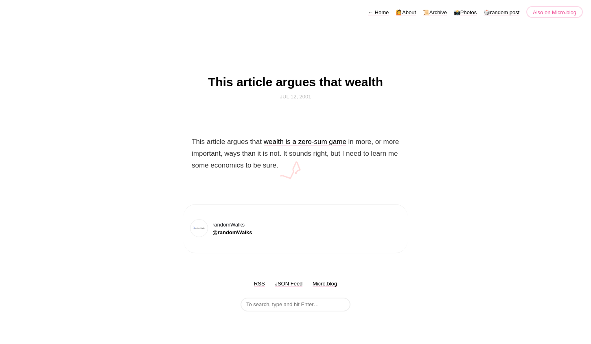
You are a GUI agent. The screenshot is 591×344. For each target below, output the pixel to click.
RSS (259, 284)
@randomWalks (232, 232)
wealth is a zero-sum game (305, 142)
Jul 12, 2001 (295, 97)
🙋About (406, 12)
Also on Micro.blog (554, 12)
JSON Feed (288, 284)
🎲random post (501, 12)
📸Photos (465, 12)
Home (378, 12)
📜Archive (435, 12)
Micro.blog (325, 284)
